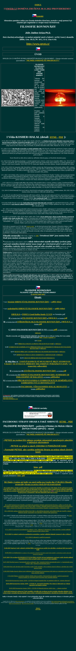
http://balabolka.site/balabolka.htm (67, 602)
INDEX (38, 5)
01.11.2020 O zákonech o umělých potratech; (37, 537)
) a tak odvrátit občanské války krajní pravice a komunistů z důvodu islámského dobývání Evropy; (45, 491)
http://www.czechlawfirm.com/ (10, 399)
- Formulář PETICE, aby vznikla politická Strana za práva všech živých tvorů (38, 450)
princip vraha (30, 226)
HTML (53, 137)
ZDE (52, 491)
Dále (39, 609)
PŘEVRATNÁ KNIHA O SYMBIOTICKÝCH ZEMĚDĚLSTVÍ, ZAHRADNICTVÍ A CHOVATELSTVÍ (45, 381)
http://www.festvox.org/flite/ (28, 603)
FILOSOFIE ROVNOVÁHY (34, 318)
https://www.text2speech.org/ (15, 603)
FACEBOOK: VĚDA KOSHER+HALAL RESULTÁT (44, 386)
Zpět (36, 609)
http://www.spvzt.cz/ (8, 397)
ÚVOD (39, 340)
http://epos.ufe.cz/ (55, 602)
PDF (61, 137)
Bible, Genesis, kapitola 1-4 (47, 337)
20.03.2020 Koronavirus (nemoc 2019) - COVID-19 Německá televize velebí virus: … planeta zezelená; (38, 588)
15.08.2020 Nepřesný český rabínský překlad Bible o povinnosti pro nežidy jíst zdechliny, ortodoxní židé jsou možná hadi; (38, 548)
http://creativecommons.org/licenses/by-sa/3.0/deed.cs (62, 601)
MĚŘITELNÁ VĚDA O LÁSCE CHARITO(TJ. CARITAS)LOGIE (36, 355)
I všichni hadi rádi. (38, 294)
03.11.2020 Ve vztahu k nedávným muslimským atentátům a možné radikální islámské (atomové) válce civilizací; (38, 534)
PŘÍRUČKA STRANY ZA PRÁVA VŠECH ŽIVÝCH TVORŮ (36, 344)
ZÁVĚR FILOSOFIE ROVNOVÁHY (40, 371)
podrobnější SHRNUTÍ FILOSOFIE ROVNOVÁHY (30, 308)
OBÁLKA (15, 314)
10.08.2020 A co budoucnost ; (38, 553)
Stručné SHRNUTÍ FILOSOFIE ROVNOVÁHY (28, 302)
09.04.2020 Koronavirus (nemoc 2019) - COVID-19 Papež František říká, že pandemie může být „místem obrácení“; (38, 580)
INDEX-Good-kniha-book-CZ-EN (37, 314)
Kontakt (39, 16)
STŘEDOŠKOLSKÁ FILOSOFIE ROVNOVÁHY (38, 322)
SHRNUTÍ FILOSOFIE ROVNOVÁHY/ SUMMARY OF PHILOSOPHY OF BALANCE (42, 376)
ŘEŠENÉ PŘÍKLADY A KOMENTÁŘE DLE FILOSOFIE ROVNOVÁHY (36, 351)
